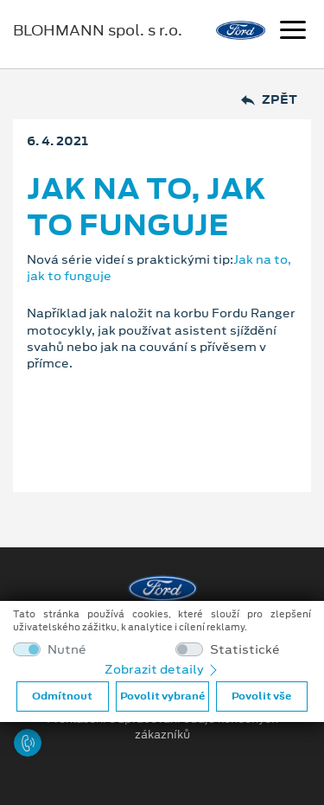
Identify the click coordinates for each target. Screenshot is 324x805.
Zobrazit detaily (162, 669)
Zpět (269, 100)
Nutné (67, 650)
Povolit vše (261, 696)
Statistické (245, 650)
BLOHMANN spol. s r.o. (97, 30)
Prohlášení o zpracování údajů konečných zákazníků (162, 727)
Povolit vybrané (162, 696)
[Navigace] (293, 32)
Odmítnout (62, 696)
